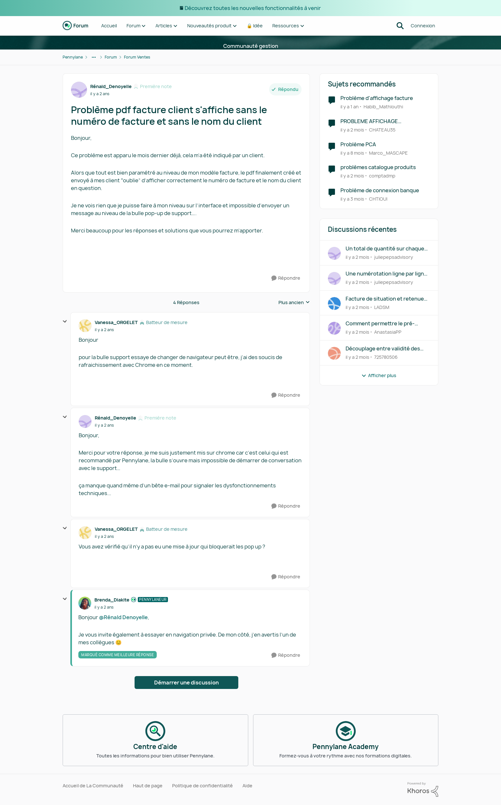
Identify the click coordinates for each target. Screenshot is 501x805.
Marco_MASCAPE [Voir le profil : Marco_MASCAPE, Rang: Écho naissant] (388, 152)
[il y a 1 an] (349, 106)
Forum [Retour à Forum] (111, 57)
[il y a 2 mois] (352, 129)
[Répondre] (286, 278)
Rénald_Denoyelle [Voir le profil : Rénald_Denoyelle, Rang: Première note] (111, 86)
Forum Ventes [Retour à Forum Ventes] (137, 57)
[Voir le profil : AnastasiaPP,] (334, 328)
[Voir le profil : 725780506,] (334, 353)
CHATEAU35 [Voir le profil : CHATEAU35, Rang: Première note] (382, 130)
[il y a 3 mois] (352, 198)
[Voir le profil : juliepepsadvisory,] (334, 253)
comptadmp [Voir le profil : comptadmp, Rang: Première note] (382, 176)
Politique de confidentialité (202, 785)
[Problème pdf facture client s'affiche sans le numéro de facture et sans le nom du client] (104, 330)
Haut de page (148, 785)
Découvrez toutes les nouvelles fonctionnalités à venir (253, 8)
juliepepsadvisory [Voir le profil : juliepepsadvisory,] (393, 257)
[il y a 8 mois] (352, 152)
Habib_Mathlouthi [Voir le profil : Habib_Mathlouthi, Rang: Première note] (383, 107)
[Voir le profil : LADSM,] (334, 303)
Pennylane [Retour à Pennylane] (73, 57)
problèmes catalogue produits (378, 167)
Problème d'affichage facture (376, 98)
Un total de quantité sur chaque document (385, 248)
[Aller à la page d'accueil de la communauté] (75, 26)
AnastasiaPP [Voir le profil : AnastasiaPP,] (387, 332)
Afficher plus (378, 375)
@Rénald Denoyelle (123, 617)
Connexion (423, 26)
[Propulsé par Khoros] (423, 789)
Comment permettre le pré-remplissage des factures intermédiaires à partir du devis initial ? (384, 323)
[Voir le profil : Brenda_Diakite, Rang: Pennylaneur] (84, 603)
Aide (247, 785)
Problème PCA (358, 144)
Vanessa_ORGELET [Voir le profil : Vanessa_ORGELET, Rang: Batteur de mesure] (116, 322)
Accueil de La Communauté (93, 785)
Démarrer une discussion (186, 682)
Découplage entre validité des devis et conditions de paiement (385, 348)
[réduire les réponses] (65, 321)
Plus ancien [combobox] (294, 302)
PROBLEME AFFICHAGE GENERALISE (369, 121)
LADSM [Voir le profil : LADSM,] (381, 307)
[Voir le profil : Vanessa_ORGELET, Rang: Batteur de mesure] (85, 325)
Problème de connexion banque (379, 190)
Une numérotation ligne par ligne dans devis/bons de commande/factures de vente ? (386, 273)
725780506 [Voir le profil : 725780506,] (386, 357)
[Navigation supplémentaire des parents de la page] (94, 57)
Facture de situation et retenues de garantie (386, 298)
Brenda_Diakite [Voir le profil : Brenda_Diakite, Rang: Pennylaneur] (111, 600)
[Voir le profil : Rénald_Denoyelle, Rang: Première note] (79, 90)
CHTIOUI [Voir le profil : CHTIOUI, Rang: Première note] (378, 199)
